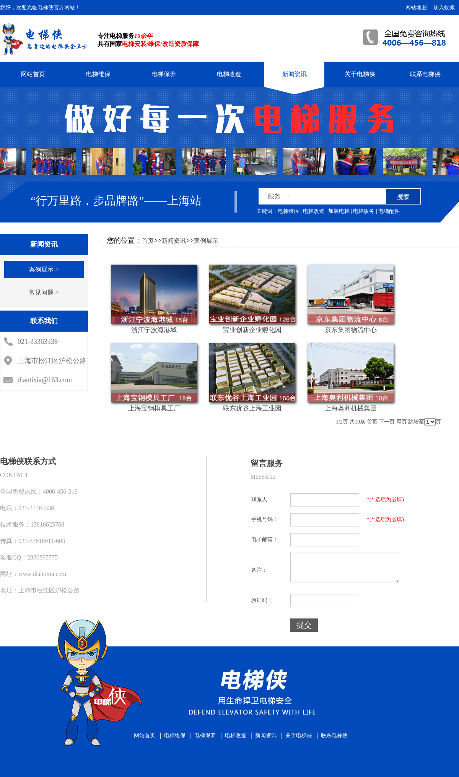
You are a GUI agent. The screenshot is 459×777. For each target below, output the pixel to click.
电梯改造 (229, 74)
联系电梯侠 (425, 74)
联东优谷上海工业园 (252, 408)
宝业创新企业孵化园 (252, 330)
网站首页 (33, 74)
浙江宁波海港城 (154, 330)
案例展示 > (44, 269)
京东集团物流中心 (351, 330)
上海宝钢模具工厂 (154, 408)
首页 (148, 240)
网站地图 (416, 7)
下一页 (387, 422)
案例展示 (206, 240)
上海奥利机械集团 (351, 408)
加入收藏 (444, 7)
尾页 (401, 422)
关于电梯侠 (360, 74)
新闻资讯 (294, 74)
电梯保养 (163, 74)
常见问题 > (44, 292)
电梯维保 (98, 74)
